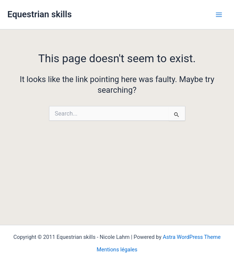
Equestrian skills (39, 14)
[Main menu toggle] (219, 14)
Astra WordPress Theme (192, 237)
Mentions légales (117, 249)
